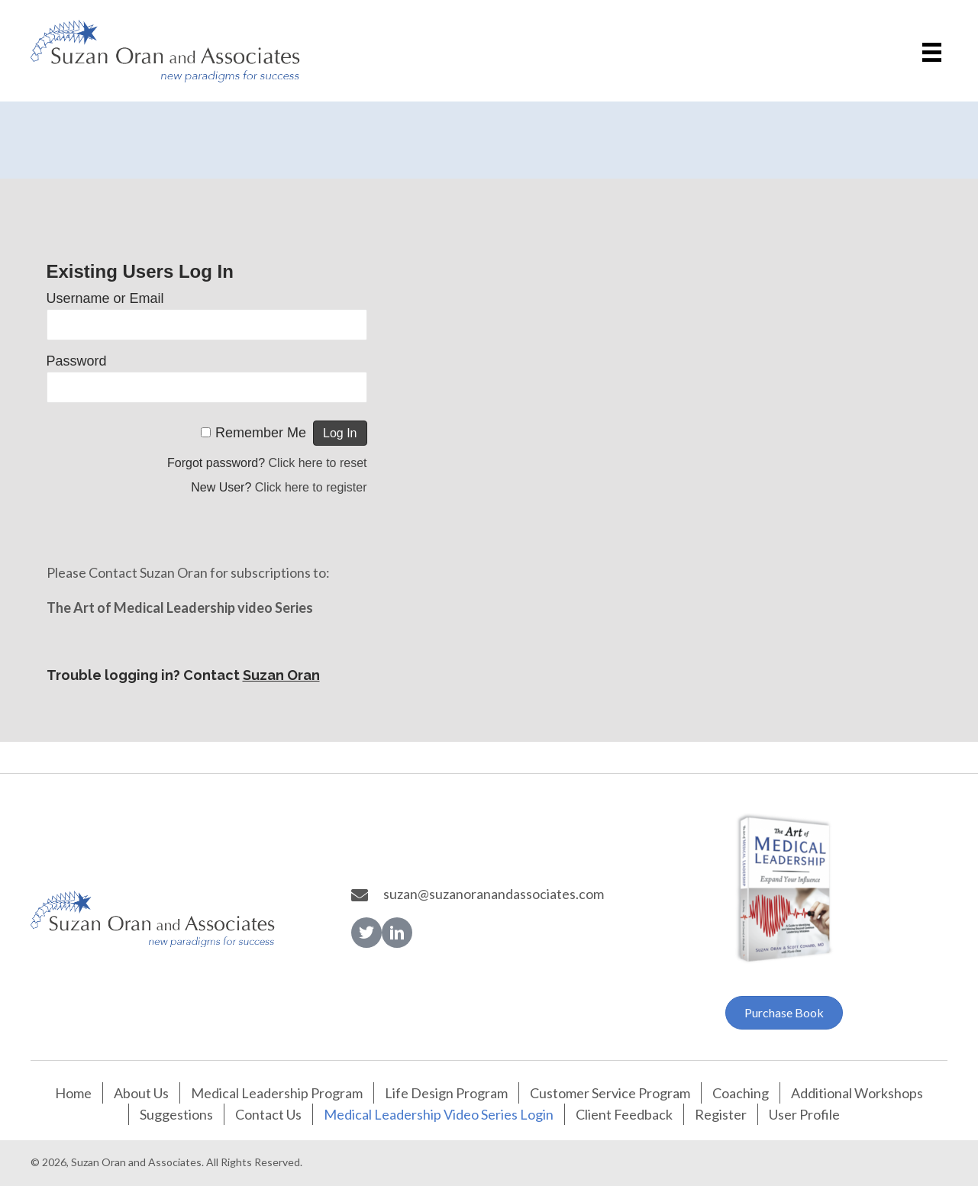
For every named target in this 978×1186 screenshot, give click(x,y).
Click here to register (311, 487)
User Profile (804, 1114)
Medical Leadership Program (277, 1092)
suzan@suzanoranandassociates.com (493, 893)
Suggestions (176, 1114)
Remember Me (260, 432)
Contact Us (268, 1114)
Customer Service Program (610, 1092)
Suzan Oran (281, 675)
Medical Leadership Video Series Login (439, 1114)
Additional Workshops (857, 1092)
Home (73, 1092)
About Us (141, 1092)
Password (77, 361)
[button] (366, 932)
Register (721, 1114)
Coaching (740, 1092)
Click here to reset (318, 462)
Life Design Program (446, 1092)
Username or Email (105, 298)
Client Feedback (624, 1114)
